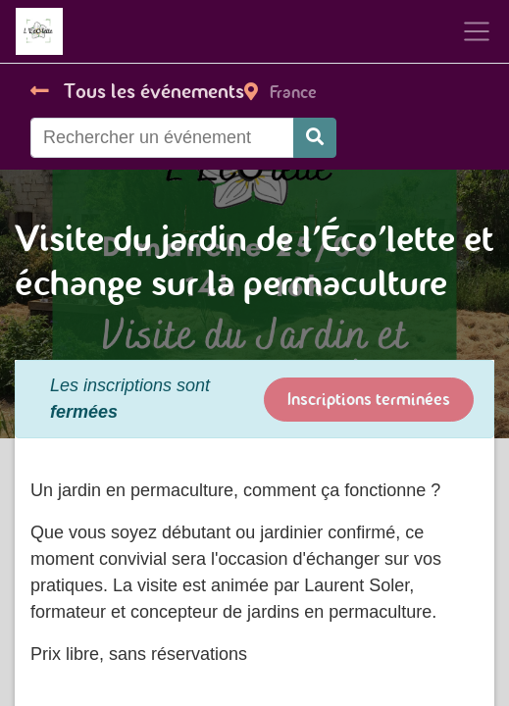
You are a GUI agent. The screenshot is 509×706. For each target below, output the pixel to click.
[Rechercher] (314, 138)
